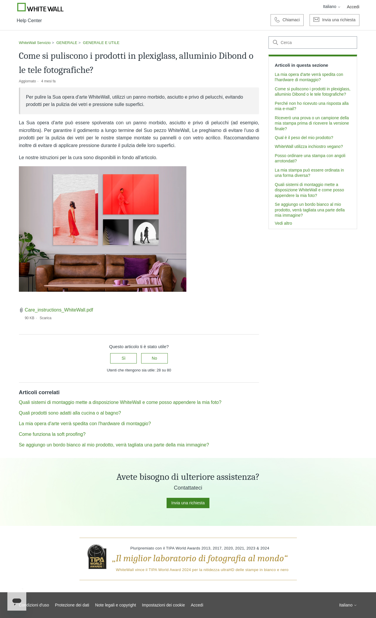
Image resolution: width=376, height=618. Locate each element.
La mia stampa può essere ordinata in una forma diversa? (309, 173)
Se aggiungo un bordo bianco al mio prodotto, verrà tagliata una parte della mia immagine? (310, 210)
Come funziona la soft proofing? (52, 434)
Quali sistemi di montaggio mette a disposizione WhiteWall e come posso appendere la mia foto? (309, 190)
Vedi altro (283, 223)
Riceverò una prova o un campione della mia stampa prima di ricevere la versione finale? (312, 123)
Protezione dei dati (72, 605)
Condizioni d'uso (34, 605)
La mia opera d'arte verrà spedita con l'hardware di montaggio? (309, 77)
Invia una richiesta (188, 502)
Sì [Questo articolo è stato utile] (124, 358)
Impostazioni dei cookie (163, 605)
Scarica (45, 318)
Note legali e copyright (115, 605)
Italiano (332, 6)
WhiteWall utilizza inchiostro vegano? (309, 146)
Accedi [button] (353, 6)
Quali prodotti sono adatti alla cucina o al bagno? (70, 412)
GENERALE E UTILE (101, 42)
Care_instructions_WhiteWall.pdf (59, 309)
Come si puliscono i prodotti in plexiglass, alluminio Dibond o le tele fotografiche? (312, 92)
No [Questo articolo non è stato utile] (154, 358)
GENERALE (66, 42)
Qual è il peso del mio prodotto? (304, 137)
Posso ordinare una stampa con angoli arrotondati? (310, 158)
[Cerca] (313, 42)
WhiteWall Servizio (35, 42)
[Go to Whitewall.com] (40, 7)
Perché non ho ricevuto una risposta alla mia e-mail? (312, 106)
